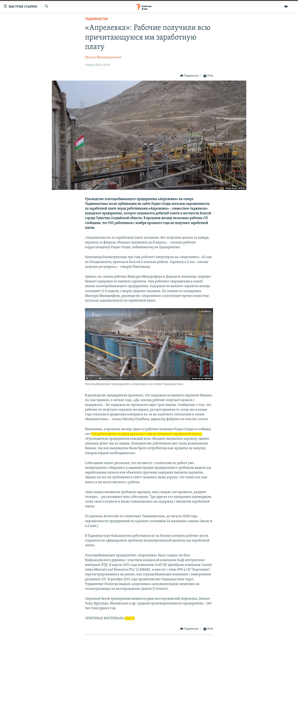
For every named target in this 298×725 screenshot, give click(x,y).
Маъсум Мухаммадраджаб (103, 57)
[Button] (189, 75)
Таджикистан (96, 19)
